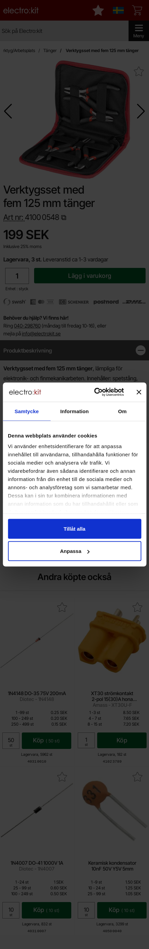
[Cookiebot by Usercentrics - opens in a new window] (94, 392)
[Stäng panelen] (138, 392)
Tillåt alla (75, 528)
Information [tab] (74, 411)
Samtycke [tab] (27, 411)
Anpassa (75, 551)
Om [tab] (122, 411)
